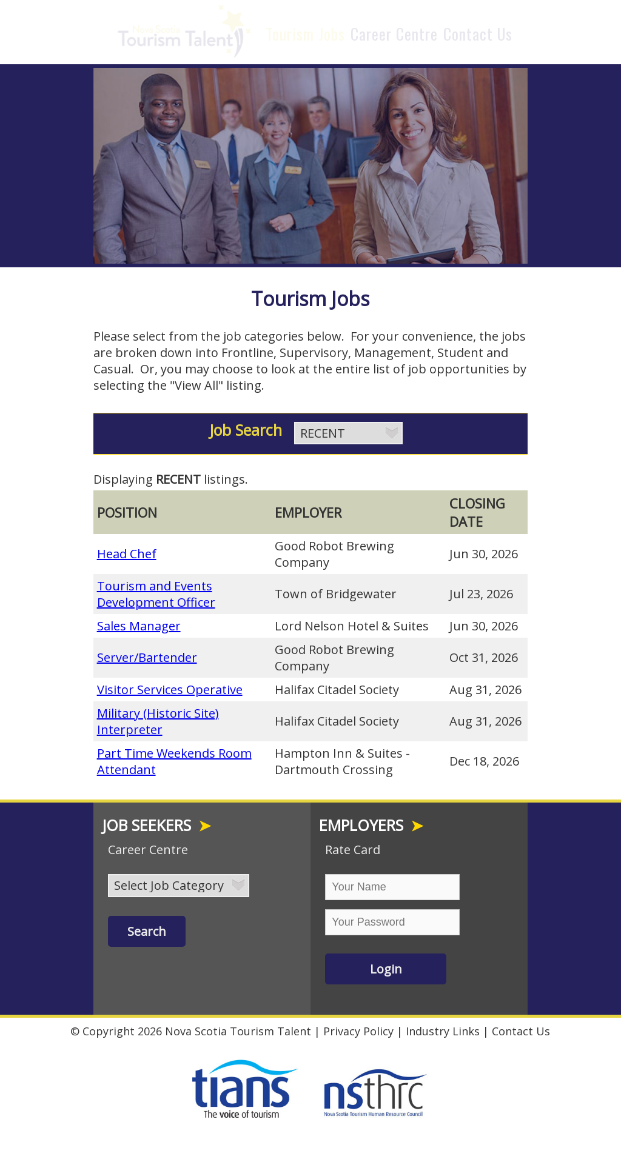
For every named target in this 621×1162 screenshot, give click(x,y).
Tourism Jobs (305, 33)
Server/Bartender (147, 654)
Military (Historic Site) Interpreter (158, 718)
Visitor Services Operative (170, 686)
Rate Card (352, 846)
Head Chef (126, 551)
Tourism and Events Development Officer (156, 591)
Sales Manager (139, 623)
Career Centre (394, 33)
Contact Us (477, 33)
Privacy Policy (358, 1028)
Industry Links (443, 1028)
